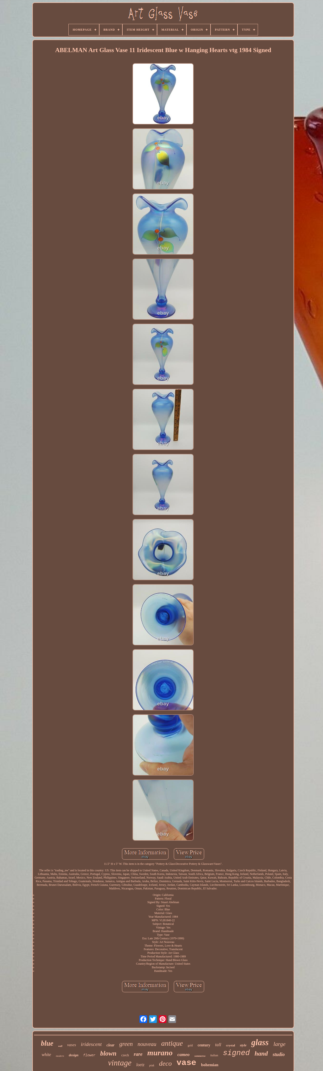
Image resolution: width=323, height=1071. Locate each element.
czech (125, 1055)
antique (172, 1043)
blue (47, 1043)
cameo (183, 1054)
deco (165, 1063)
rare (138, 1054)
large (279, 1044)
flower (89, 1055)
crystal (230, 1045)
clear (110, 1045)
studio (279, 1054)
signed (236, 1053)
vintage (119, 1062)
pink (151, 1065)
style (243, 1045)
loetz (140, 1064)
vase (186, 1062)
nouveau (147, 1044)
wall (60, 1046)
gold (190, 1045)
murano (160, 1052)
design (74, 1055)
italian (214, 1055)
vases (71, 1045)
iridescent (91, 1044)
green (126, 1044)
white (46, 1054)
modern (60, 1055)
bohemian (209, 1065)
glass (260, 1042)
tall (218, 1044)
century (204, 1045)
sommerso (199, 1055)
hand (261, 1053)
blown (108, 1053)
